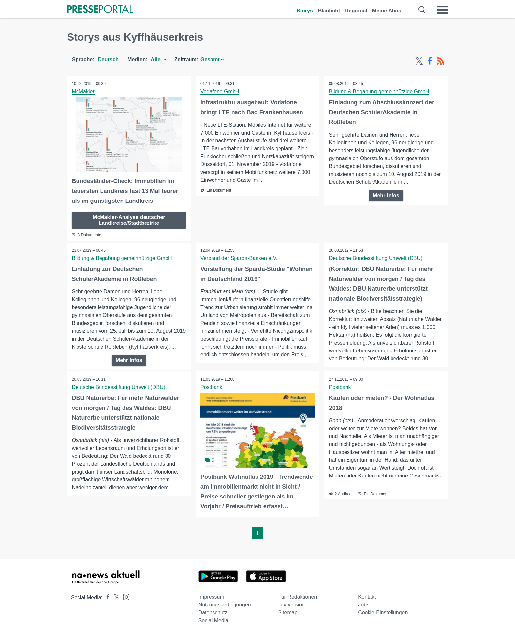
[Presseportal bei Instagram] (124, 596)
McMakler (83, 91)
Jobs (363, 604)
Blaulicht (329, 10)
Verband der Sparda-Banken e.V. (239, 258)
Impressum (211, 596)
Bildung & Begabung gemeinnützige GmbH (379, 91)
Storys (305, 10)
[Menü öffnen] (442, 9)
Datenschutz (213, 612)
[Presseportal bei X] (114, 597)
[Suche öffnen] (422, 9)
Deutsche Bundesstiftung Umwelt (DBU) (376, 258)
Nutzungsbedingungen (224, 604)
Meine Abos (386, 10)
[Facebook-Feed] (429, 61)
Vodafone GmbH (220, 91)
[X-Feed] (419, 61)
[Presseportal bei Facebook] (106, 597)
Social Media (213, 620)
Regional (356, 10)
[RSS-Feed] (440, 61)
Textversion (291, 604)
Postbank (212, 387)
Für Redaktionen (297, 596)
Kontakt (367, 596)
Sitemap (288, 612)
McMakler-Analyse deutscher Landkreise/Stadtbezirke (129, 219)
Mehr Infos (386, 195)
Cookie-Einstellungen (383, 612)
